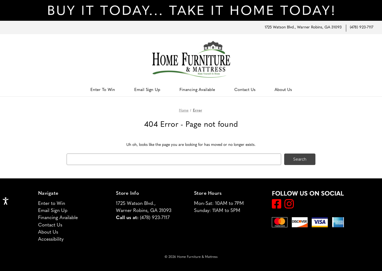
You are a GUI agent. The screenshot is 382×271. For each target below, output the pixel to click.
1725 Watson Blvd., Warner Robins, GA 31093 (303, 27)
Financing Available (197, 90)
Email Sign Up (147, 90)
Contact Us (244, 90)
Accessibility (51, 239)
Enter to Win (102, 90)
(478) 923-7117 (361, 27)
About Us (283, 90)
